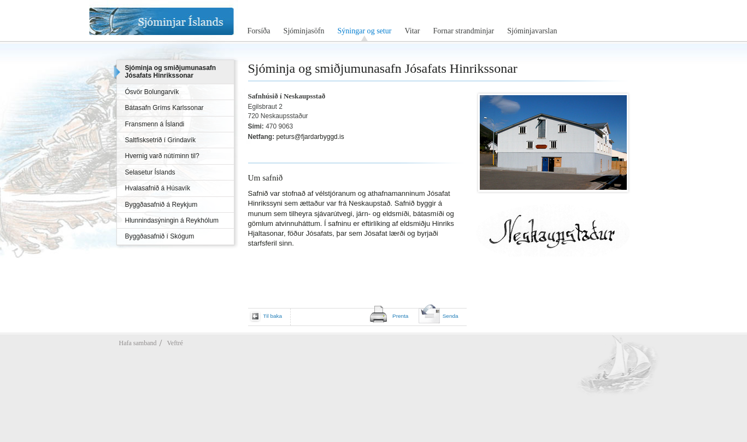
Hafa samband (138, 343)
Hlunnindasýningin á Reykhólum (172, 220)
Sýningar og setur (364, 30)
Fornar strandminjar (463, 30)
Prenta (400, 316)
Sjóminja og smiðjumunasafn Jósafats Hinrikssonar (170, 71)
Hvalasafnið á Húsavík (157, 188)
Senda (450, 316)
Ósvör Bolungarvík (152, 92)
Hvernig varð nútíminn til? (162, 156)
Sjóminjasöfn (304, 30)
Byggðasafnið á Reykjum (161, 204)
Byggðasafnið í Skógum (160, 236)
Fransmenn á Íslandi (155, 124)
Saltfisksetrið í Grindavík (160, 140)
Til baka (272, 316)
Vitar (412, 30)
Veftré (175, 343)
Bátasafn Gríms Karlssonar (164, 108)
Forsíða (259, 30)
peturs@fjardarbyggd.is (310, 137)
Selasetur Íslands (150, 172)
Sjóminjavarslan (532, 30)
